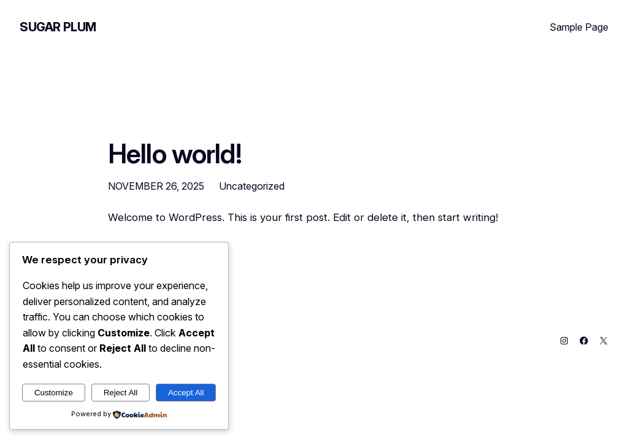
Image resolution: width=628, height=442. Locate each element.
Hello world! (175, 154)
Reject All (121, 392)
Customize (53, 392)
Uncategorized (252, 186)
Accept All (186, 392)
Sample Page (579, 27)
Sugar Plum (58, 27)
